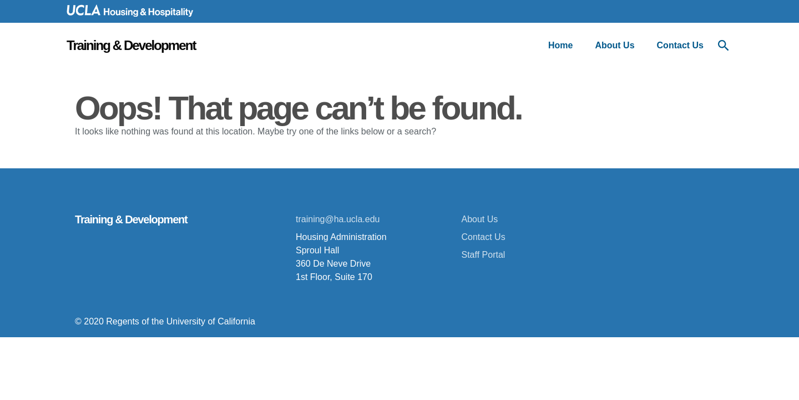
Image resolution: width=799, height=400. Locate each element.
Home (560, 45)
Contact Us (680, 45)
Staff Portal (483, 254)
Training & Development (131, 45)
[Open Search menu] (723, 45)
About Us (614, 45)
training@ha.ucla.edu (338, 219)
